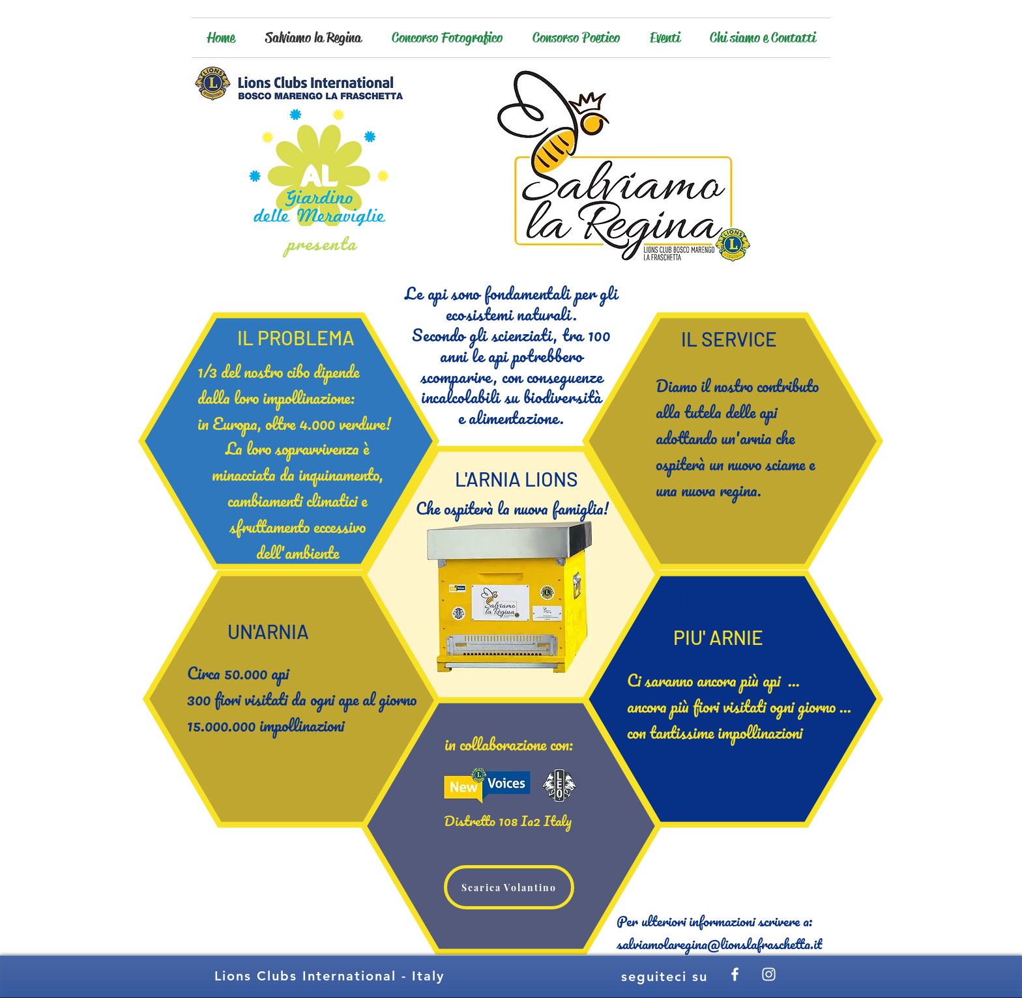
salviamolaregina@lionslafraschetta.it (719, 943)
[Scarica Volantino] (509, 887)
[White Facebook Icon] (735, 974)
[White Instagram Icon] (769, 974)
